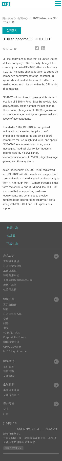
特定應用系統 (11, 275)
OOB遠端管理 (11, 342)
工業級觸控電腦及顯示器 (17, 280)
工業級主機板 (11, 261)
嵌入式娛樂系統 (12, 313)
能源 (6, 323)
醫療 (6, 309)
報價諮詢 (8, 371)
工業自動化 (10, 304)
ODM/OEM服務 (12, 346)
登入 (6, 409)
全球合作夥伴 (11, 394)
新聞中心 (22, 18)
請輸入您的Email (13, 448)
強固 (6, 328)
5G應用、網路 (11, 332)
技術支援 (8, 366)
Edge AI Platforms (14, 337)
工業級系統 (10, 270)
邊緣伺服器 (10, 284)
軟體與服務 (10, 289)
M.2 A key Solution (15, 351)
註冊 (6, 413)
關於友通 (7, 18)
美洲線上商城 (11, 390)
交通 (6, 318)
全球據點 (8, 376)
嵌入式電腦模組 (12, 266)
